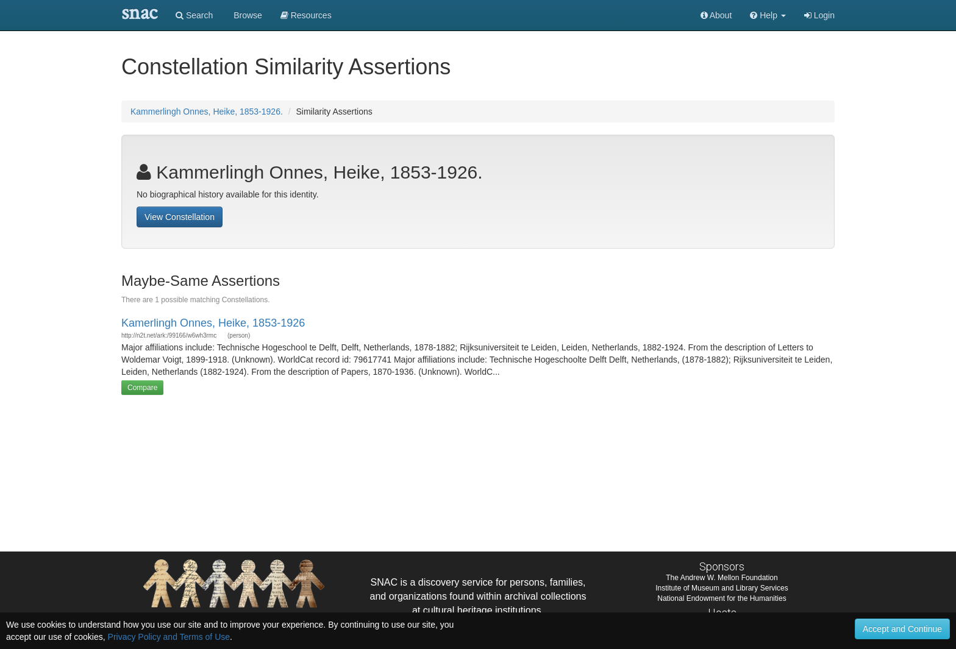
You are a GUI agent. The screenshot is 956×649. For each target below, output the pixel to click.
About (716, 15)
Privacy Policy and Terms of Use (169, 637)
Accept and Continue (902, 629)
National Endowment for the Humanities (721, 598)
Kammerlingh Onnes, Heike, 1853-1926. (206, 111)
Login (819, 15)
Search (194, 15)
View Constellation (179, 217)
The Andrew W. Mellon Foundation (721, 577)
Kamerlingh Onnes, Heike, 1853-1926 (213, 323)
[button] (768, 15)
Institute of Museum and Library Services (721, 588)
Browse (246, 15)
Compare (142, 387)
